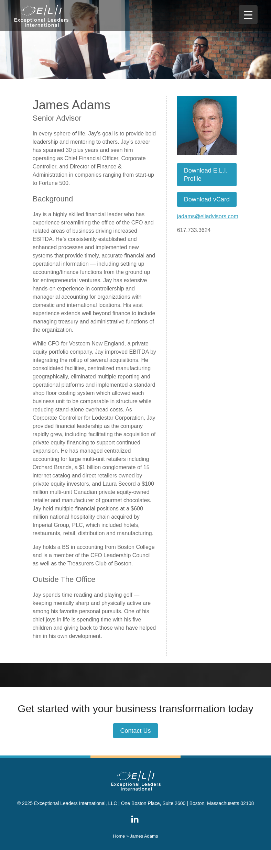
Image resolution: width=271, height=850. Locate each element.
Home (119, 836)
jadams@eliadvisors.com (207, 216)
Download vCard (207, 199)
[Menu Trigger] (248, 14)
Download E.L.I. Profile (206, 174)
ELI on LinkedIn (134, 819)
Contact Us (135, 730)
